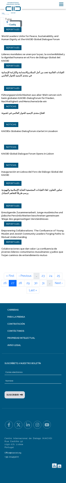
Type (8, 19)
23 (43, 275)
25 (58, 275)
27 (12, 283)
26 (5, 283)
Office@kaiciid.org (13, 453)
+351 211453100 (12, 457)
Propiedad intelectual (21, 338)
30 (35, 283)
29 (28, 283)
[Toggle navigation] (61, 4)
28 (20, 283)
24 (50, 275)
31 (43, 283)
